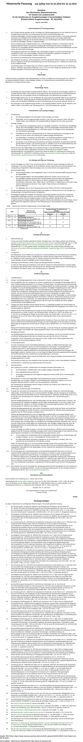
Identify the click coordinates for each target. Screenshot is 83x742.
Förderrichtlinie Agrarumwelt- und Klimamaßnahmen (33, 243)
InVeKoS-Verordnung (44, 67)
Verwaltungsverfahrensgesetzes (38, 470)
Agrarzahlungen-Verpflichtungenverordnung (24, 155)
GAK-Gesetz (18, 714)
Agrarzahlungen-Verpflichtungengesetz (57, 153)
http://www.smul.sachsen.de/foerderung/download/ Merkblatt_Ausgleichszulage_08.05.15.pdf (39, 248)
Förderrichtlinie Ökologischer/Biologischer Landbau (43, 244)
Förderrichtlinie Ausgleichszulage (28, 481)
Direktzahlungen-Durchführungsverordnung (26, 706)
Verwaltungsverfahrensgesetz (23, 729)
